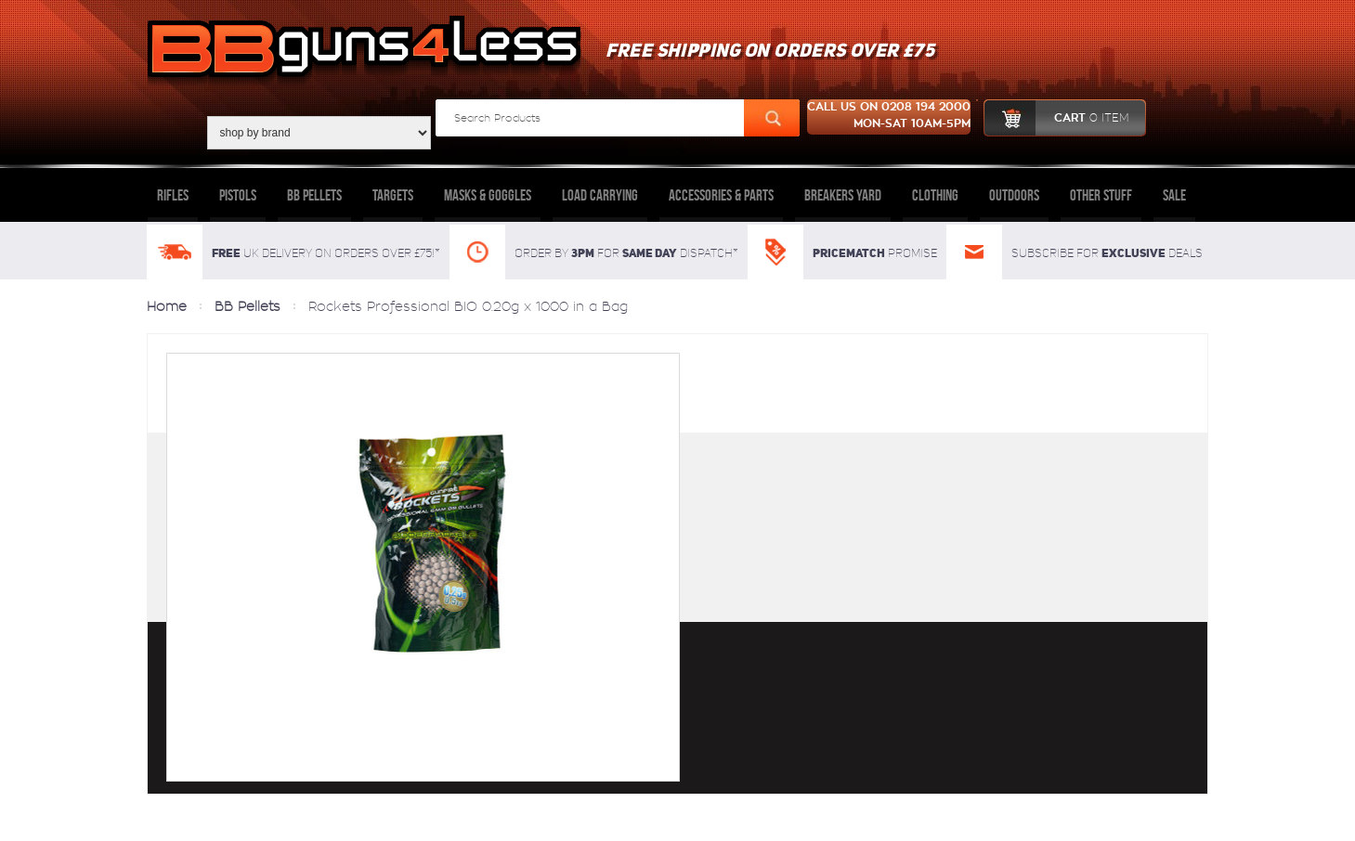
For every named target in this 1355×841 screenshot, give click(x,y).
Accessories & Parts (721, 195)
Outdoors (1014, 195)
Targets (392, 195)
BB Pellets (314, 195)
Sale (1174, 195)
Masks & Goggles (487, 195)
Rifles (173, 195)
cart (1056, 118)
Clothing (935, 195)
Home (167, 306)
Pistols (237, 195)
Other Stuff (1101, 195)
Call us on (889, 117)
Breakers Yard (842, 195)
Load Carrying (600, 195)
